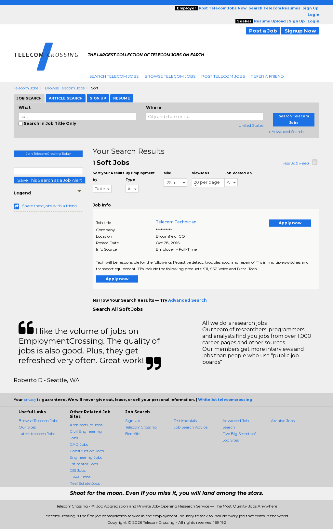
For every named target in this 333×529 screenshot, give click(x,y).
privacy (30, 399)
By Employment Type (140, 176)
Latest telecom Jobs (37, 433)
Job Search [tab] (29, 98)
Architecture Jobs (86, 424)
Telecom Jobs (26, 88)
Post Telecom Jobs (223, 76)
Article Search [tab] (66, 98)
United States (251, 125)
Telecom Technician (176, 221)
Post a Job (263, 31)
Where (153, 107)
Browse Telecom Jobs (169, 76)
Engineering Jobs (86, 457)
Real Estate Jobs (85, 483)
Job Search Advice (190, 427)
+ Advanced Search (286, 131)
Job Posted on (238, 173)
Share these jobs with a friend (49, 205)
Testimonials (185, 420)
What (25, 107)
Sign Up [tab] (98, 98)
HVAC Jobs (80, 476)
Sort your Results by (108, 176)
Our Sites (27, 427)
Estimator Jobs (84, 463)
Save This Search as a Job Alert (49, 180)
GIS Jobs (78, 470)
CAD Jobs (79, 444)
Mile (167, 173)
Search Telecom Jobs (114, 76)
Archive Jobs (283, 420)
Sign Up (132, 420)
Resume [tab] (121, 98)
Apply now (290, 222)
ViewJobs (200, 173)
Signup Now (300, 31)
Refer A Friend (267, 76)
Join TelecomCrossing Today (48, 154)
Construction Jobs (87, 450)
